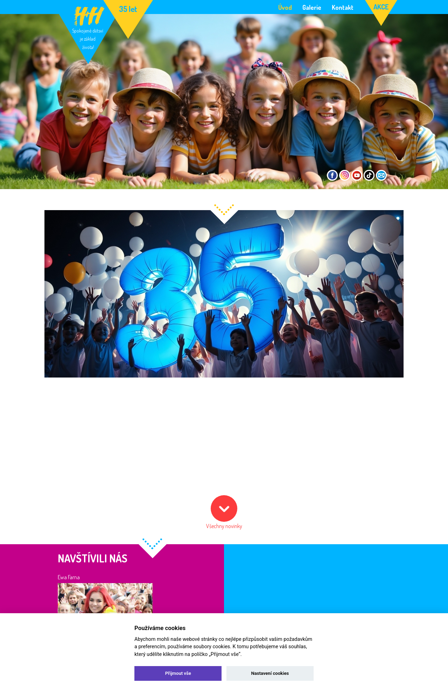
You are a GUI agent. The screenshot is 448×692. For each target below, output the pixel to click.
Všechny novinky (224, 526)
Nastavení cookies (270, 673)
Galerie (311, 7)
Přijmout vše (178, 673)
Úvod (285, 7)
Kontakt (343, 7)
